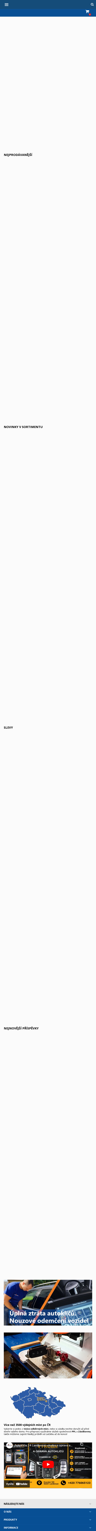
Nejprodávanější (18, 155)
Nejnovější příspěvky (21, 1028)
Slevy (8, 727)
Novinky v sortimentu (23, 427)
